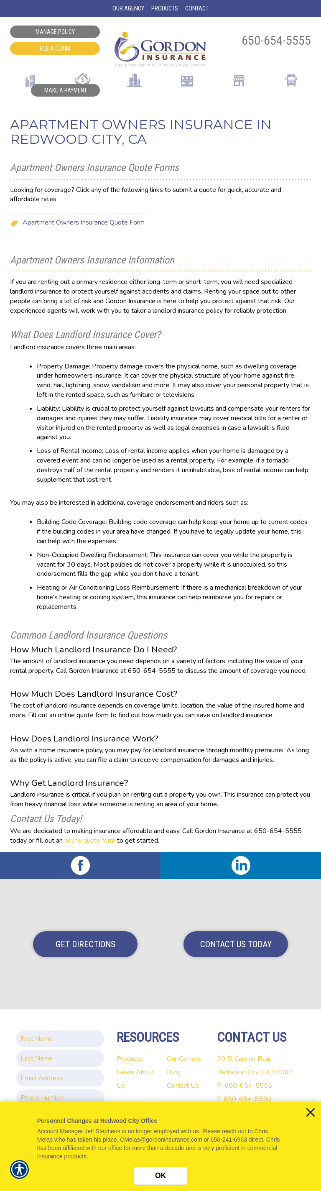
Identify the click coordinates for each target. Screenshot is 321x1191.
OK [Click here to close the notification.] (160, 1175)
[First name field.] (60, 1038)
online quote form (89, 840)
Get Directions (85, 944)
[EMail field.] (60, 1078)
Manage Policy (55, 31)
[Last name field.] (60, 1058)
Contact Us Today (236, 944)
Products (130, 1058)
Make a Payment (65, 90)
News (125, 1072)
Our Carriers (184, 1058)
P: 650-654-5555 (244, 1085)
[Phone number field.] (60, 1097)
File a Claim (55, 48)
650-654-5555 (276, 40)
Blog (174, 1072)
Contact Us (183, 1085)
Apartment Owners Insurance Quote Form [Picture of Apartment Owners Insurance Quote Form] (84, 222)
